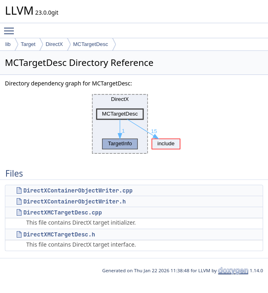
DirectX (54, 44)
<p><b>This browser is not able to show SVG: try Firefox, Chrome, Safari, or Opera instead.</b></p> (134, 124)
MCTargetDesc (90, 44)
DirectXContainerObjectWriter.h (74, 201)
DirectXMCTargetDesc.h (59, 234)
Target (28, 44)
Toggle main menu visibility (11, 27)
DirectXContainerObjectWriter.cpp (78, 190)
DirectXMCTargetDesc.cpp (62, 212)
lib (8, 44)
